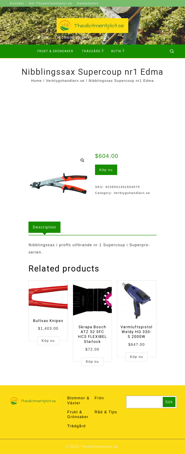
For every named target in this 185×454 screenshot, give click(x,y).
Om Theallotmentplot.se (50, 3)
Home (36, 80)
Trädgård (93, 51)
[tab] (44, 227)
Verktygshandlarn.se (65, 80)
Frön (105, 37)
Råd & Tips (106, 412)
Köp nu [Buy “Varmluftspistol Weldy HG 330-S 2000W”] (136, 357)
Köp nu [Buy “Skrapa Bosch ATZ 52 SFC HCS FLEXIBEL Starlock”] (92, 361)
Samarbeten (88, 3)
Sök (169, 402)
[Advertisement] (92, 115)
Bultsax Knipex (48, 320)
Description (44, 227)
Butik (118, 51)
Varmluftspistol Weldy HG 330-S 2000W (137, 332)
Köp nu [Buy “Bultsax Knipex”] (48, 340)
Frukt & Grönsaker (55, 51)
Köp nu (106, 170)
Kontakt (17, 3)
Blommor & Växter (74, 37)
